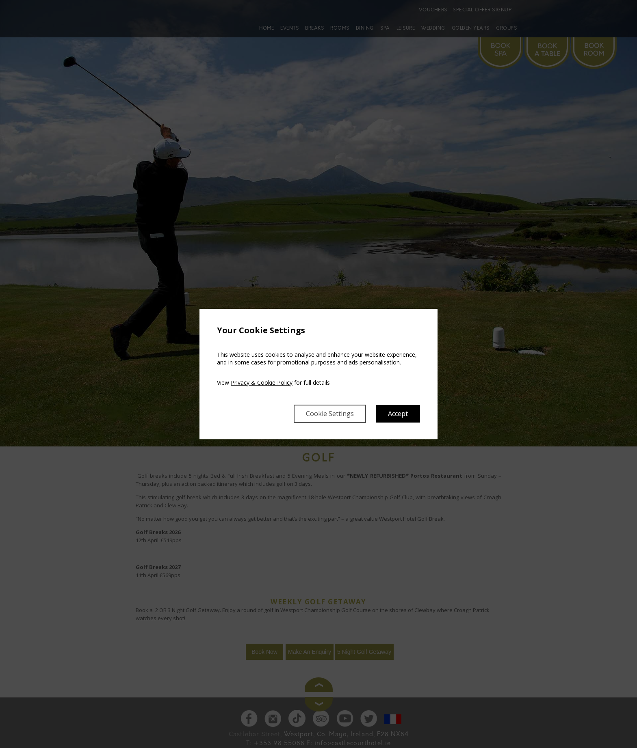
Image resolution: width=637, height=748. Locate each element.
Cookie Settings (330, 413)
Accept (398, 413)
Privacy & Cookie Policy (261, 382)
